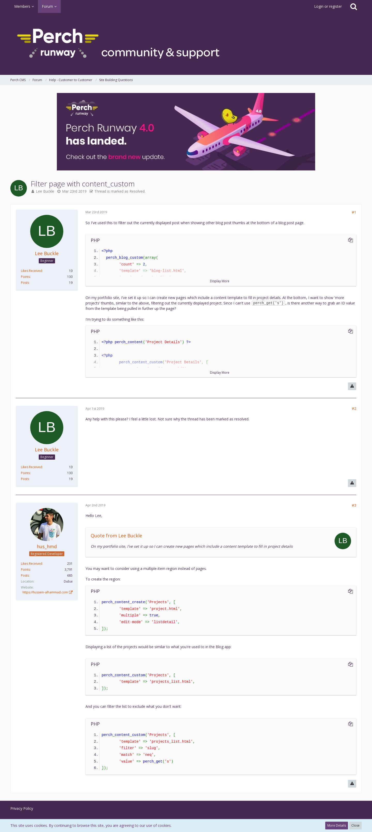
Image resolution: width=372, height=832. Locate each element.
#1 (354, 212)
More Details (336, 825)
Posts (25, 282)
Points (25, 276)
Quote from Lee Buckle (116, 535)
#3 (354, 505)
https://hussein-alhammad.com (45, 592)
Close (355, 825)
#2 (354, 408)
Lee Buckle (45, 191)
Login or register (328, 6)
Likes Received (31, 271)
